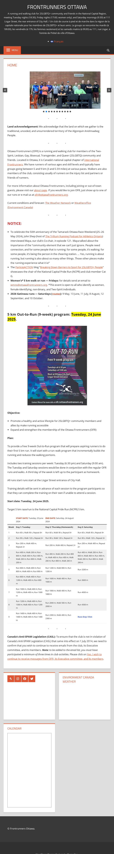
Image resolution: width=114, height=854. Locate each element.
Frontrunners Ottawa (57, 7)
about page (40, 190)
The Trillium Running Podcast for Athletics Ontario (73, 236)
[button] (5, 90)
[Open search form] (108, 50)
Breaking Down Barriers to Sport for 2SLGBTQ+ (67, 267)
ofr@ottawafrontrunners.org (51, 194)
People (99, 267)
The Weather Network (58, 203)
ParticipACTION (24, 267)
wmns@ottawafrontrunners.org (29, 285)
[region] (57, 92)
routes (56, 293)
